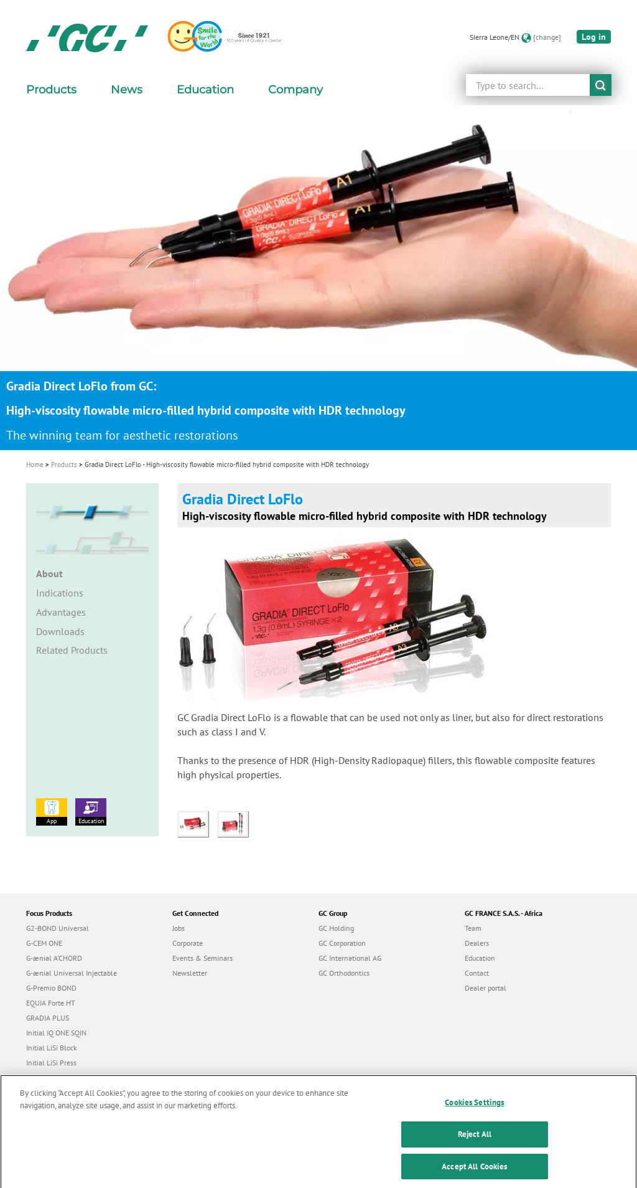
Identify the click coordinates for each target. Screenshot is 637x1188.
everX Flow (44, 1077)
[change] (547, 37)
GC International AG (349, 958)
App (51, 811)
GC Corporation (342, 943)
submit (600, 85)
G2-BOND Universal (57, 928)
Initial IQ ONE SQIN (56, 1032)
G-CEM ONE (44, 943)
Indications (59, 593)
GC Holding (336, 928)
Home (35, 464)
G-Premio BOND (51, 987)
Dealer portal (485, 987)
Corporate (187, 943)
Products (64, 464)
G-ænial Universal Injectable (71, 973)
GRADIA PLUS (47, 1017)
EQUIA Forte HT (50, 1002)
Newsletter (189, 973)
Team (473, 928)
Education (90, 811)
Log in (594, 36)
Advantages (61, 612)
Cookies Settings (474, 1115)
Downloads (60, 631)
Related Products (72, 650)
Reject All (474, 1146)
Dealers (477, 943)
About (49, 573)
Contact (477, 973)
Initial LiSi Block (51, 1047)
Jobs (178, 928)
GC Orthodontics (344, 973)
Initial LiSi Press (51, 1062)
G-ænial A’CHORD (54, 958)
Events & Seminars (202, 958)
